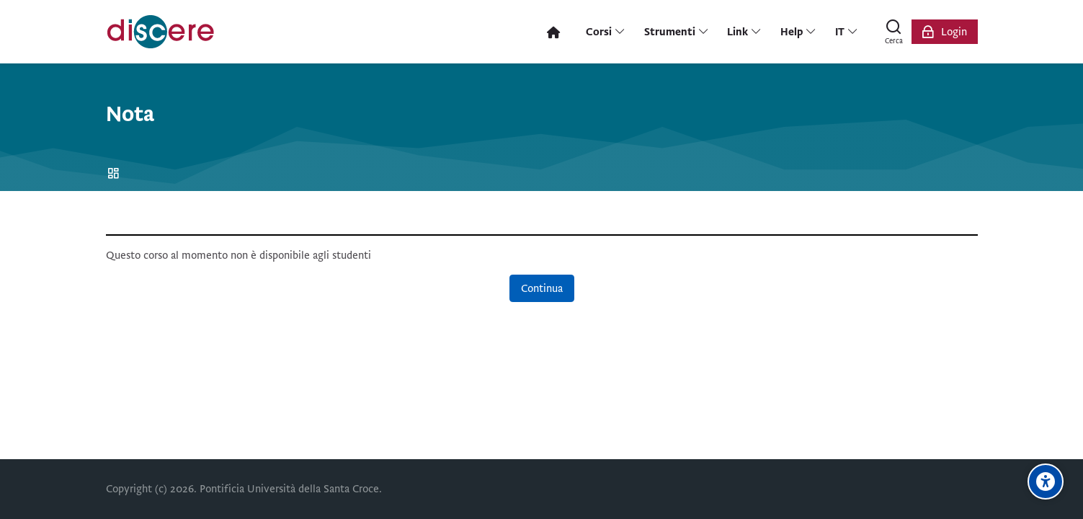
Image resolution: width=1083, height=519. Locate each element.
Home (115, 174)
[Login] (945, 31)
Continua (542, 288)
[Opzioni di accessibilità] (1046, 481)
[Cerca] (894, 32)
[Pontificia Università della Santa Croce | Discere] (160, 31)
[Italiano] (846, 32)
